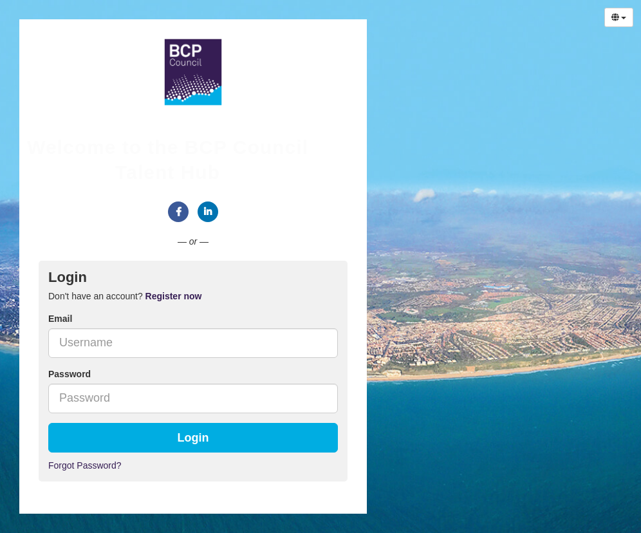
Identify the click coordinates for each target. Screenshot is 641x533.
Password (69, 374)
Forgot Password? (85, 465)
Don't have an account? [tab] (124, 296)
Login (193, 437)
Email (60, 318)
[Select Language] (618, 17)
